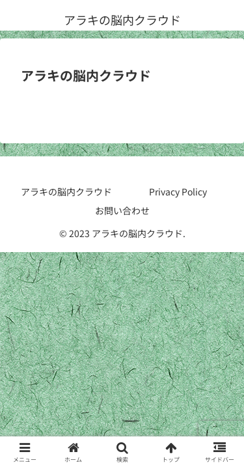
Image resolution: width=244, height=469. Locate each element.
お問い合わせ (122, 210)
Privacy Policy (178, 191)
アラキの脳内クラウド (66, 191)
